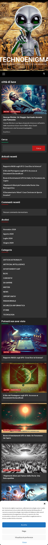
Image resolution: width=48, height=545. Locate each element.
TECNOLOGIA (8, 317)
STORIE (6, 312)
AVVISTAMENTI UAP (11, 271)
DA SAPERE (7, 285)
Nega (24, 531)
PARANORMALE (15, 114)
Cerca (4, 141)
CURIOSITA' (8, 280)
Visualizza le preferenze (24, 537)
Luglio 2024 (8, 240)
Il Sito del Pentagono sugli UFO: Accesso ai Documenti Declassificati (20, 174)
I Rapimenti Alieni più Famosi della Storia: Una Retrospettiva (21, 188)
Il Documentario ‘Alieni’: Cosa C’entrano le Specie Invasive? (22, 195)
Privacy (24, 542)
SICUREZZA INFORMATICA (14, 308)
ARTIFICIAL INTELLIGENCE (14, 266)
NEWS (5, 294)
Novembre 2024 (9, 232)
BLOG (5, 276)
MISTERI (6, 114)
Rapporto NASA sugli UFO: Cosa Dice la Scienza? (22, 168)
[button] (44, 504)
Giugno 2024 (8, 245)
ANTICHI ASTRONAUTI (12, 262)
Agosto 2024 (8, 236)
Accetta (24, 525)
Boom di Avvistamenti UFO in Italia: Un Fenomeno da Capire (24, 181)
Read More (6, 134)
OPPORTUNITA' (9, 298)
